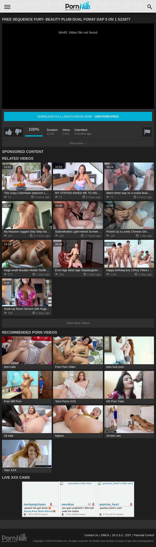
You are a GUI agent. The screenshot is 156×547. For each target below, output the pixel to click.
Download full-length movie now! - (78, 116)
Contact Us (91, 535)
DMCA (105, 535)
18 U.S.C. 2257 (121, 535)
